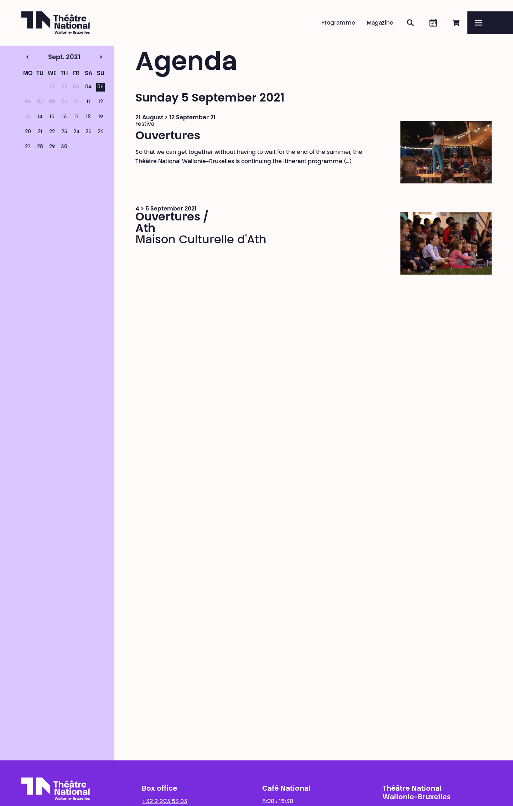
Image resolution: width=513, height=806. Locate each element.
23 (64, 132)
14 (39, 117)
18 (88, 117)
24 (76, 132)
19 (100, 117)
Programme (338, 23)
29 (52, 147)
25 (89, 132)
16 (64, 117)
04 (88, 87)
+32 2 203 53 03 (164, 802)
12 (100, 102)
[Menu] (490, 22)
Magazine (380, 23)
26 (100, 132)
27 (28, 147)
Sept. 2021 (50, 57)
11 (88, 102)
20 (28, 132)
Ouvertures (167, 136)
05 (100, 87)
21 (40, 132)
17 (76, 117)
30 (64, 147)
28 (40, 147)
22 (52, 132)
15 (52, 117)
